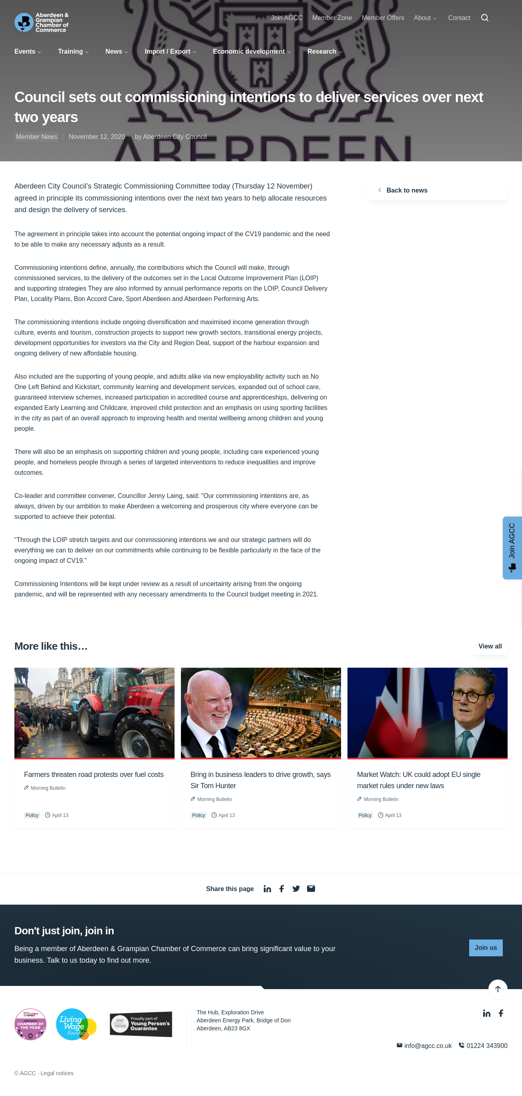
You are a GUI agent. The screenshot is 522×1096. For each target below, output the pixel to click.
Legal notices (57, 1073)
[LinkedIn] (487, 1013)
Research (321, 51)
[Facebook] (501, 1013)
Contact (459, 17)
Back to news (401, 190)
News (114, 51)
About (422, 17)
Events (24, 51)
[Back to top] (498, 990)
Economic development (249, 51)
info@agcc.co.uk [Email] (424, 1045)
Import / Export (168, 51)
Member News (36, 136)
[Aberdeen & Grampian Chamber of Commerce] (41, 22)
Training (70, 51)
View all (490, 646)
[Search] (485, 18)
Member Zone (332, 17)
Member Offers (383, 17)
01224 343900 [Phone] (483, 1045)
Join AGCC (287, 17)
